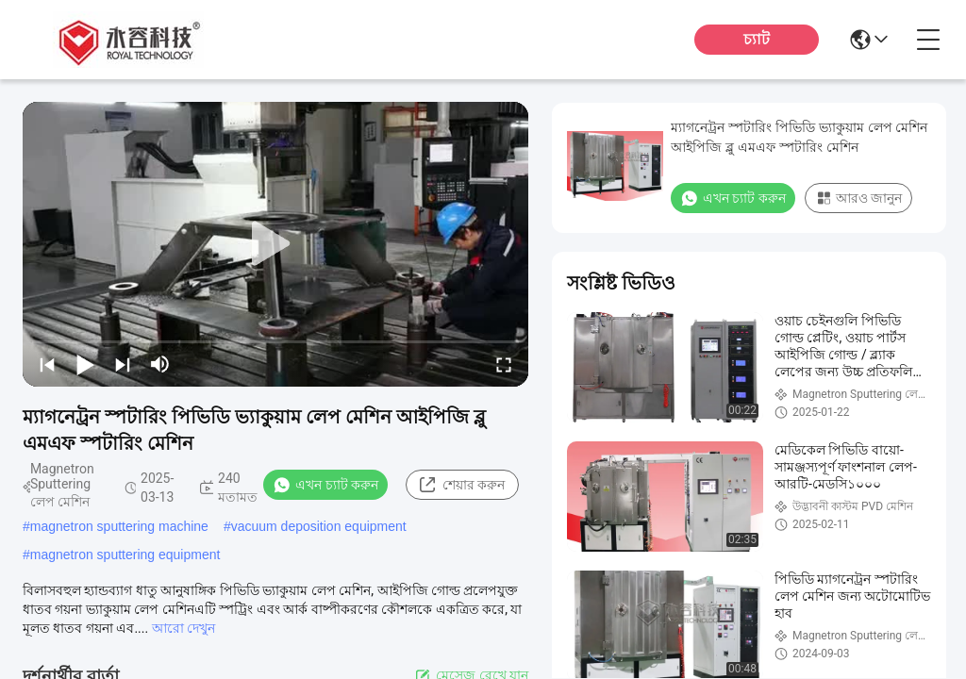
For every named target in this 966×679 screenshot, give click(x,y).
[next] (123, 364)
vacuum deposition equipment (319, 526)
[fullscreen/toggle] (504, 364)
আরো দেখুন (183, 628)
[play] (275, 244)
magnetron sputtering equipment (125, 554)
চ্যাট (756, 39)
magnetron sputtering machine (119, 526)
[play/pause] (85, 364)
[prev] (47, 364)
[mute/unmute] (160, 364)
